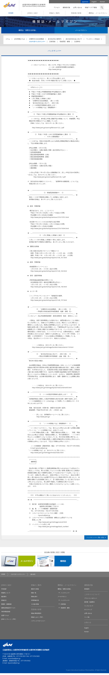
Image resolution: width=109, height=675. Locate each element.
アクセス (57, 7)
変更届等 (87, 590)
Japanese (85, 2)
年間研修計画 (35, 601)
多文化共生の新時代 (54, 40)
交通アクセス (5, 617)
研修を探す (34, 598)
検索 (102, 7)
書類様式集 (66, 7)
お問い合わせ (77, 7)
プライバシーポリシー (91, 600)
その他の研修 (35, 605)
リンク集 (87, 618)
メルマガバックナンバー (37, 42)
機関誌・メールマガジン (98, 14)
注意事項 (77, 42)
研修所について (6, 594)
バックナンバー (65, 594)
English (94, 2)
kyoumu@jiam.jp (14, 665)
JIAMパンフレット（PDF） (9, 620)
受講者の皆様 (76, 14)
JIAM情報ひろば (19, 40)
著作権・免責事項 (89, 603)
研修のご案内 (54, 14)
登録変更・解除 (65, 42)
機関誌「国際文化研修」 (28, 31)
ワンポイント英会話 (93, 40)
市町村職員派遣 (6, 613)
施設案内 (4, 598)
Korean (102, 2)
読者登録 (52, 42)
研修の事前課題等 (36, 615)
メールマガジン (81, 31)
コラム (8, 40)
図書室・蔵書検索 (6, 605)
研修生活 (4, 601)
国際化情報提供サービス (8, 609)
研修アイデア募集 (91, 7)
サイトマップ (88, 611)
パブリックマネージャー (38, 622)
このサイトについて (92, 595)
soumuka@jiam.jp (14, 660)
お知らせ (87, 624)
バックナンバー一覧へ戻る (95, 538)
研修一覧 (34, 594)
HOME (10, 14)
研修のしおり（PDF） (38, 618)
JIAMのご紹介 (32, 14)
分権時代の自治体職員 (36, 40)
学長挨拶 (4, 590)
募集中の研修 (35, 590)
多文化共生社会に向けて (74, 40)
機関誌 (54, 562)
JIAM (9, 5)
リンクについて (89, 607)
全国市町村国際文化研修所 (34, 5)
